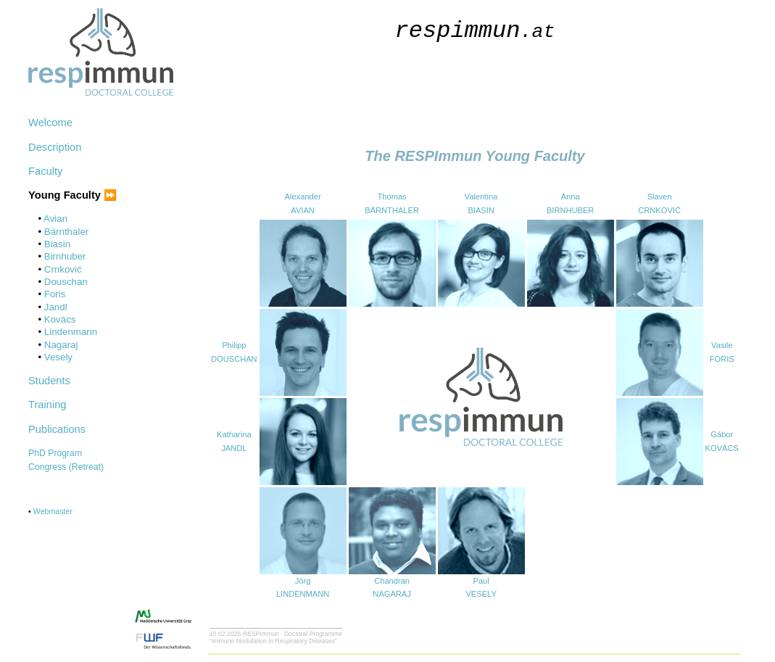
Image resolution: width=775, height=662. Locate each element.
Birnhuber (65, 256)
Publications (57, 429)
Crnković (63, 269)
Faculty (45, 171)
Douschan (66, 281)
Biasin (57, 244)
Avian (55, 218)
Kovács (60, 319)
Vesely (58, 357)
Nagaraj (61, 344)
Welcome (50, 122)
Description (54, 147)
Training (47, 404)
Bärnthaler (66, 231)
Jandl (55, 307)
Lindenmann (70, 331)
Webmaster (52, 511)
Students (49, 380)
